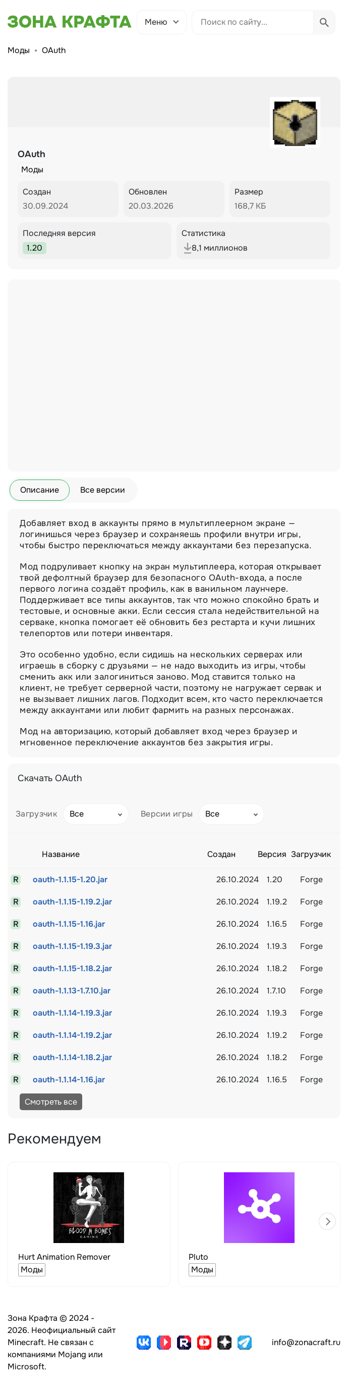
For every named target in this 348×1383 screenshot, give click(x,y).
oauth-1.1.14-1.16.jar (69, 1079)
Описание (39, 490)
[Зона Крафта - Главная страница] (70, 21)
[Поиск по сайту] (253, 22)
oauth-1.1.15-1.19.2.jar (72, 901)
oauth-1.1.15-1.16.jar (69, 924)
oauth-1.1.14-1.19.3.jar (72, 1013)
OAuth (54, 50)
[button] (327, 1221)
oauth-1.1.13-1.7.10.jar (71, 990)
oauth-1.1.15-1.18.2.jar (72, 968)
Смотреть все (51, 1101)
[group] (89, 1224)
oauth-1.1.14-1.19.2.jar (72, 1035)
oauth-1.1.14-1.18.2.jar (72, 1057)
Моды (19, 50)
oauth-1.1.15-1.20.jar (70, 879)
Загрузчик (36, 813)
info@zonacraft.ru (306, 1342)
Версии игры (167, 813)
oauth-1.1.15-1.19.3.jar (72, 946)
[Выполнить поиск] (324, 22)
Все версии (102, 490)
